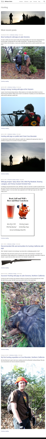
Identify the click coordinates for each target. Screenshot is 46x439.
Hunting (16, 34)
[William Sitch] (2, 1)
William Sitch (8, 1)
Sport (31, 1)
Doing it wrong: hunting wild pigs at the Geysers (17, 89)
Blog (39, 1)
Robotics (21, 1)
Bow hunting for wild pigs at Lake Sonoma (15, 37)
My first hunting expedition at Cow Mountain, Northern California (22, 357)
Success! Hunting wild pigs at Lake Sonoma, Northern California (23, 276)
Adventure (26, 1)
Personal (35, 1)
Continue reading (5, 81)
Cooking (13, 179)
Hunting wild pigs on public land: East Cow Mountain (19, 136)
